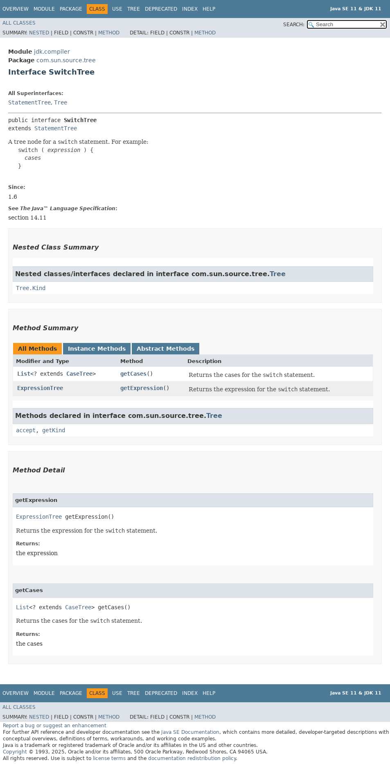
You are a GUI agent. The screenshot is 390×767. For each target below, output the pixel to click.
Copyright (15, 752)
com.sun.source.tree (66, 60)
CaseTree (79, 373)
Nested (39, 33)
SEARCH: (293, 24)
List (23, 373)
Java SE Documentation (190, 732)
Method (108, 33)
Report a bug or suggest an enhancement (54, 725)
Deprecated (161, 9)
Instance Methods (97, 348)
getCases (133, 373)
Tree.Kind (30, 288)
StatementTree (29, 102)
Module (44, 9)
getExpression (141, 388)
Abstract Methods (165, 348)
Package (71, 9)
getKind (53, 430)
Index (190, 9)
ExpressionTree (40, 388)
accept (26, 430)
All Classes (19, 23)
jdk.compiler (52, 51)
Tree (133, 9)
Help (209, 9)
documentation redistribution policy (192, 758)
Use (117, 9)
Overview (15, 9)
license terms (109, 758)
